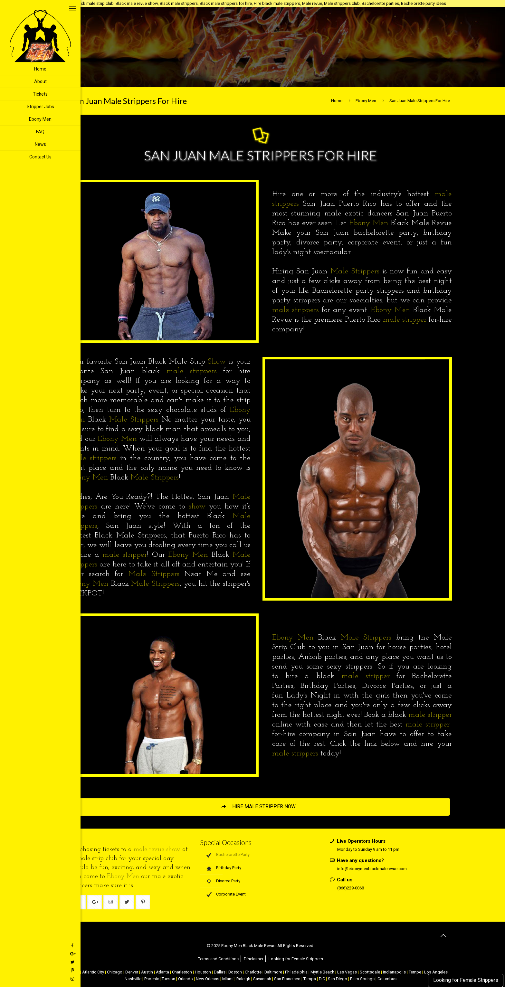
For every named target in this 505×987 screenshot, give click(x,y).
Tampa (309, 978)
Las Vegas (347, 972)
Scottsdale (370, 972)
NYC (75, 972)
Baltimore (273, 972)
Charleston (182, 972)
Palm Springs (362, 978)
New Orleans (207, 978)
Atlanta (162, 972)
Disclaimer (253, 958)
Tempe (415, 972)
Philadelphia (296, 972)
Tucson (168, 978)
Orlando (185, 978)
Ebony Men (366, 100)
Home (336, 100)
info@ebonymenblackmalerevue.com (372, 868)
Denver (131, 972)
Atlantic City (93, 972)
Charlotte (253, 972)
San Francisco (287, 978)
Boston (235, 972)
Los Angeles (436, 972)
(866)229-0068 (350, 888)
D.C (322, 978)
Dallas (219, 972)
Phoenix (151, 978)
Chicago (114, 972)
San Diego (337, 978)
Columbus (386, 978)
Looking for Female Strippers (465, 980)
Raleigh (243, 978)
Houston (203, 972)
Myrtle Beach (322, 972)
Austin (147, 972)
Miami (227, 978)
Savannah (262, 978)
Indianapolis (394, 972)
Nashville (133, 978)
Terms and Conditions (218, 958)
